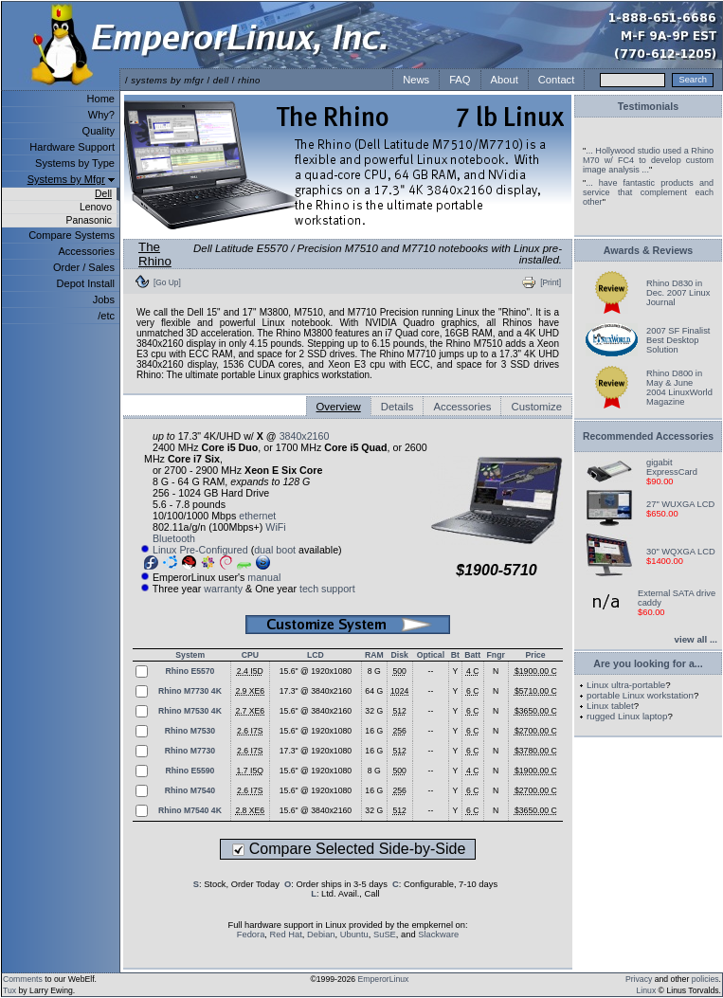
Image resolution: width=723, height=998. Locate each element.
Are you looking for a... (647, 663)
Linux (647, 990)
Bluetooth (174, 538)
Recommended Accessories (648, 436)
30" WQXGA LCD (680, 551)
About (504, 79)
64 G (374, 691)
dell (221, 80)
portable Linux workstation (640, 695)
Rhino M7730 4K (190, 691)
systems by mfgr (167, 80)
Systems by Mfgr (66, 179)
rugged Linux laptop (627, 716)
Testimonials (648, 106)
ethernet (257, 515)
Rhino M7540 (190, 790)
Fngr (496, 655)
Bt (455, 655)
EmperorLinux (383, 979)
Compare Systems (71, 235)
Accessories (86, 251)
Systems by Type (75, 163)
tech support (327, 588)
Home (101, 98)
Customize (536, 406)
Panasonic (88, 220)
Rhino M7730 (190, 750)
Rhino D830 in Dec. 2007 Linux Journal (678, 293)
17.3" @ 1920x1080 (316, 750)
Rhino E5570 (189, 671)
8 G (374, 671)
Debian (321, 934)
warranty (223, 588)
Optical (430, 655)
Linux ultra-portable (626, 685)
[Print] (550, 282)
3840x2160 (305, 436)
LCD (315, 655)
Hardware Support (72, 147)
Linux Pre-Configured (200, 549)
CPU (250, 655)
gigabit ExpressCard (671, 467)
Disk (399, 655)
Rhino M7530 (190, 730)
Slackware (438, 934)
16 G (374, 730)
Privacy (638, 979)
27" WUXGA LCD (680, 504)
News (416, 79)
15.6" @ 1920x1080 (316, 671)
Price (535, 655)
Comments (23, 979)
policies (705, 979)
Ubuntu (354, 934)
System (190, 655)
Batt (472, 655)
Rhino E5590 (189, 770)
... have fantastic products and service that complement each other (648, 192)
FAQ (459, 79)
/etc (106, 315)
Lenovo (96, 207)
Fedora (251, 934)
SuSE (384, 934)
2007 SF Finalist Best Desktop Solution (678, 340)
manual (263, 577)
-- (431, 671)
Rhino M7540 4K (190, 810)
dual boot (275, 549)
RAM (374, 655)
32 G (374, 711)
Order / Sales (84, 267)
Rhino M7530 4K (190, 711)
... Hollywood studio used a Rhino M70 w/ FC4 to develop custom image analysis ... (648, 160)
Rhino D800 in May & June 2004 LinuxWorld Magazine (679, 388)
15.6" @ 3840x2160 (316, 711)
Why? (101, 114)
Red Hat (286, 934)
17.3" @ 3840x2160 (316, 691)
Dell (103, 194)
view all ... (696, 639)
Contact (556, 79)
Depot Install (86, 283)
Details (397, 406)
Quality (98, 130)
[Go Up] (167, 282)
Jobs (104, 299)
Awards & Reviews (649, 250)
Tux (9, 990)
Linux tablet (610, 705)
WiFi (275, 527)
